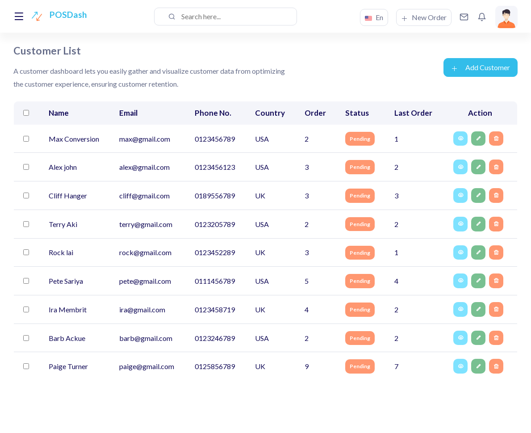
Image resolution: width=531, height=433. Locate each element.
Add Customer (480, 67)
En (374, 17)
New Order (424, 17)
